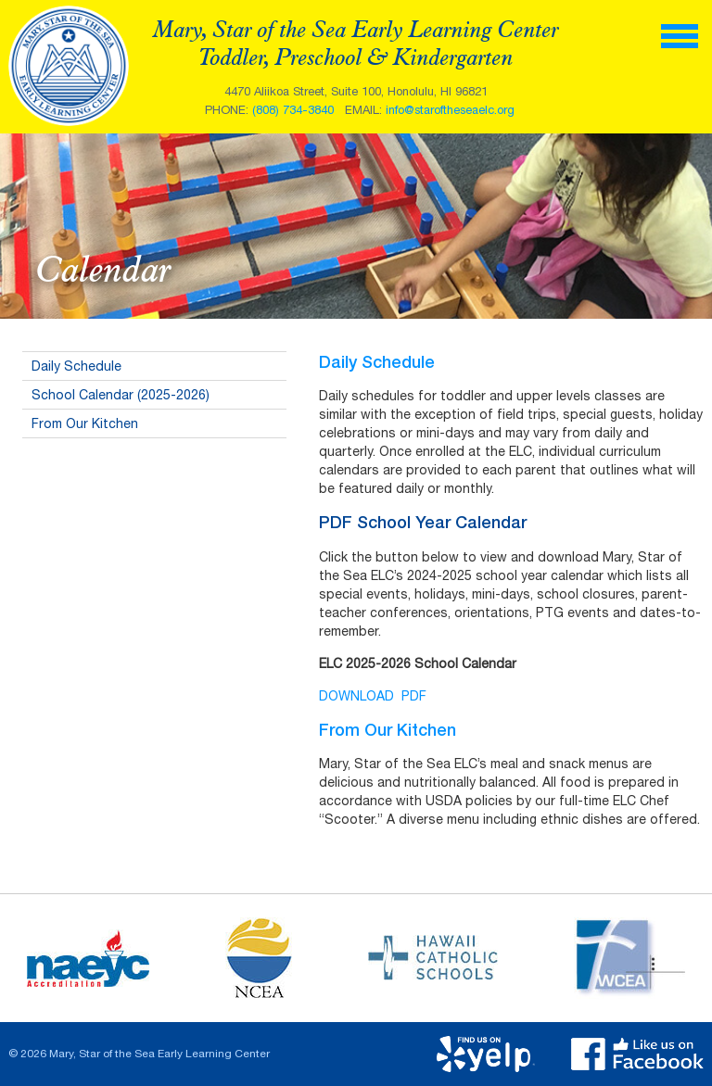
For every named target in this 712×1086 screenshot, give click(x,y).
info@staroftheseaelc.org (450, 110)
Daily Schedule (76, 366)
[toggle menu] (679, 34)
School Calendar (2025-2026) (121, 394)
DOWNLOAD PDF (372, 695)
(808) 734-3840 (293, 110)
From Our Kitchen (85, 423)
